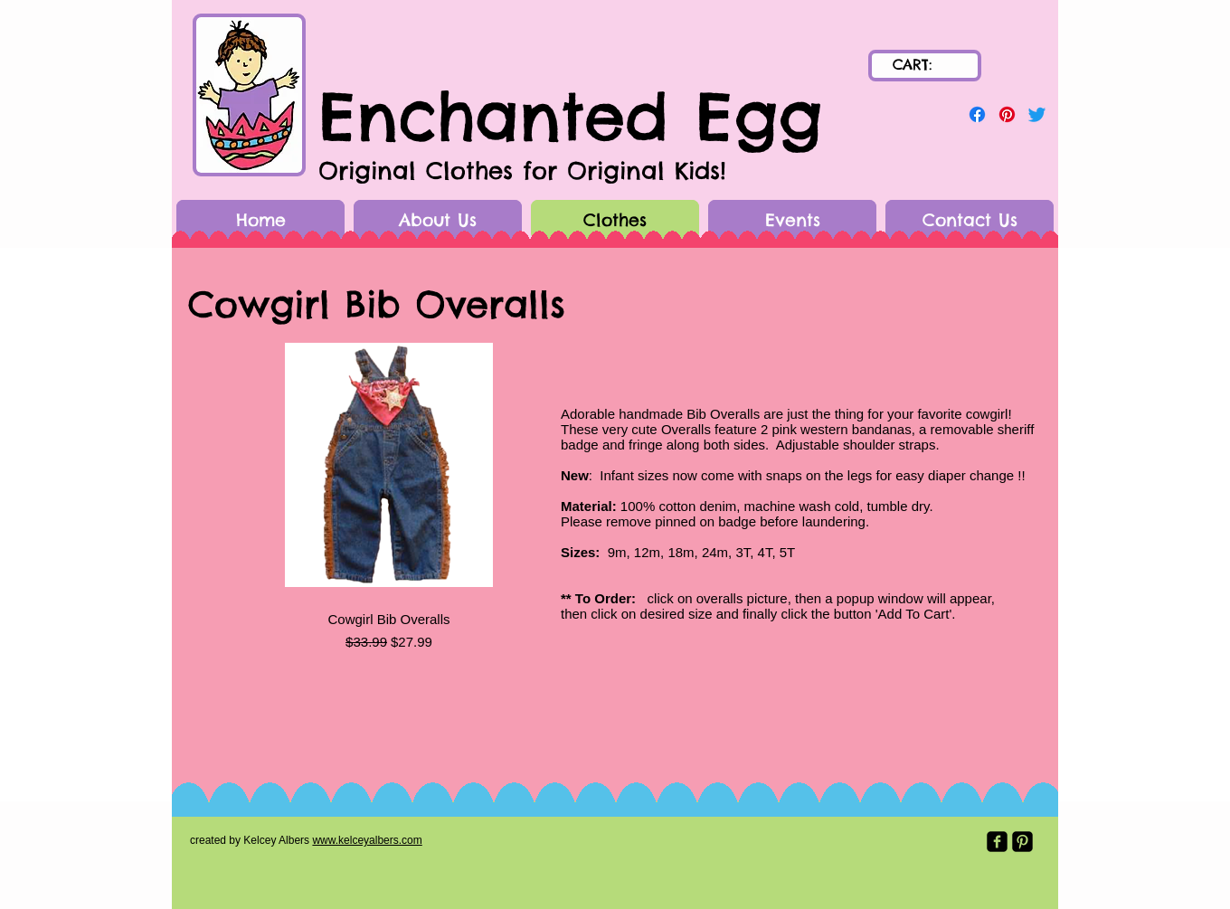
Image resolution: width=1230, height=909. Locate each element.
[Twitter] (1037, 114)
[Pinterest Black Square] (1022, 841)
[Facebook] (977, 114)
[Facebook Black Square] (997, 841)
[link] (925, 64)
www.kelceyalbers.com (366, 840)
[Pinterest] (1007, 114)
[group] (389, 494)
